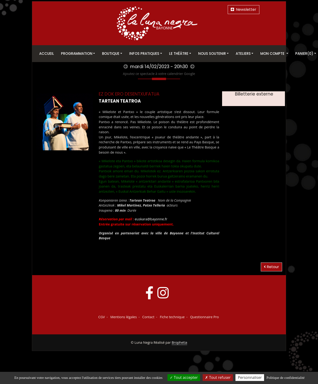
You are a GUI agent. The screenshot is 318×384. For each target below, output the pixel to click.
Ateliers (243, 53)
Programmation (76, 53)
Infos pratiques (144, 53)
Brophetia (179, 342)
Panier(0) (304, 53)
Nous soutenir (212, 53)
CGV (101, 317)
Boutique (110, 53)
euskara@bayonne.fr (151, 219)
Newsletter (243, 9)
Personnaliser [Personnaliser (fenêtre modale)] (250, 377)
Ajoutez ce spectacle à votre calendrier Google (159, 73)
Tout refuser (218, 377)
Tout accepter (184, 377)
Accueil (46, 53)
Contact (148, 317)
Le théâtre (178, 53)
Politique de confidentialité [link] (285, 378)
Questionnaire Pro (204, 317)
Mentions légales (123, 317)
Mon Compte (272, 53)
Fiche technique (172, 317)
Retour (271, 267)
